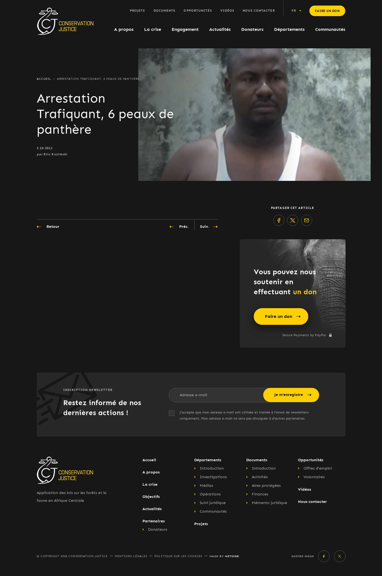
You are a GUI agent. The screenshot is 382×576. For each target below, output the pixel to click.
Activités (260, 477)
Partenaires (153, 521)
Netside (232, 556)
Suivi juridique (213, 502)
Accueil (149, 460)
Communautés (330, 29)
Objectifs (151, 496)
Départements (289, 29)
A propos (124, 29)
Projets (137, 11)
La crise (152, 29)
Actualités (220, 29)
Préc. (179, 227)
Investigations (213, 477)
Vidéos (227, 11)
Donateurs (252, 29)
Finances (260, 494)
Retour (48, 227)
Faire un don (327, 11)
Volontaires (314, 477)
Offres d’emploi (318, 468)
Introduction (212, 468)
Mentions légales (131, 556)
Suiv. (209, 227)
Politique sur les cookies (178, 556)
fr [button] (294, 11)
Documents (165, 11)
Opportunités (198, 11)
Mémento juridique (269, 502)
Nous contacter (259, 11)
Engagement (185, 29)
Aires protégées (266, 485)
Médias (206, 485)
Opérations (210, 494)
